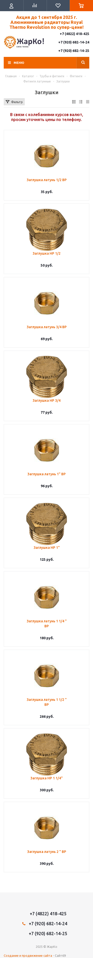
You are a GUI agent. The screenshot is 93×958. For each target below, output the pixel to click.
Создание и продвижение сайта (28, 955)
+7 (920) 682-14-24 (73, 42)
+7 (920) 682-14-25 (73, 50)
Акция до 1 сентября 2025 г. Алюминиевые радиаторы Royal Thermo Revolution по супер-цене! (46, 22)
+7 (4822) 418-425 (74, 34)
